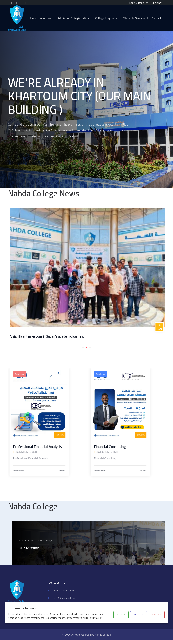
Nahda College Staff (37, 452)
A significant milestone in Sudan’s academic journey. (64, 336)
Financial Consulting (120, 446)
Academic (29, 374)
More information (92, 617)
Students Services (134, 18)
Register (143, 2)
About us (45, 18)
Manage (138, 614)
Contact (156, 18)
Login (132, 2)
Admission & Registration (73, 18)
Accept (121, 614)
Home (31, 18)
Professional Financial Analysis (47, 446)
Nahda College (67, 540)
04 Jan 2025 (48, 540)
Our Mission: (51, 548)
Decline (156, 614)
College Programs (106, 18)
